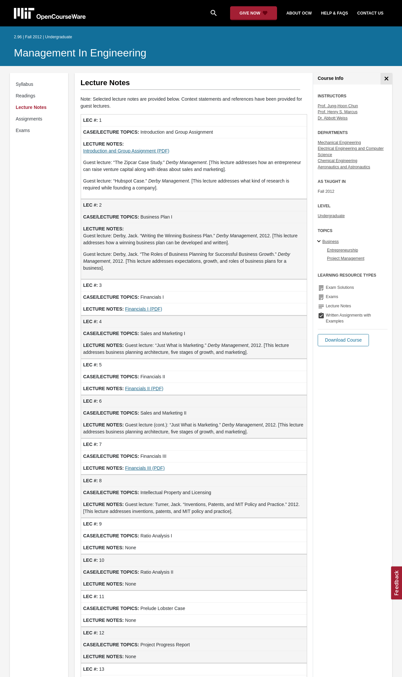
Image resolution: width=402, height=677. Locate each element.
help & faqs (334, 13)
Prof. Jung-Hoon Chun (338, 106)
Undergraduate (331, 216)
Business (330, 241)
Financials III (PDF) (145, 468)
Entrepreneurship (342, 250)
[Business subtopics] (319, 241)
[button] (343, 340)
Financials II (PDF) (144, 388)
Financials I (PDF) (143, 309)
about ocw (299, 13)
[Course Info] (386, 79)
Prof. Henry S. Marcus (338, 112)
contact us (370, 13)
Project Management (345, 258)
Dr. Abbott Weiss (332, 118)
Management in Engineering (80, 53)
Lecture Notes (31, 107)
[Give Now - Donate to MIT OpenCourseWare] (253, 13)
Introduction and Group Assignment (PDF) (126, 150)
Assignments (29, 118)
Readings (25, 95)
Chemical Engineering (337, 160)
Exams (23, 130)
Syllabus (24, 84)
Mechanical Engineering (339, 142)
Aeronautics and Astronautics (344, 167)
